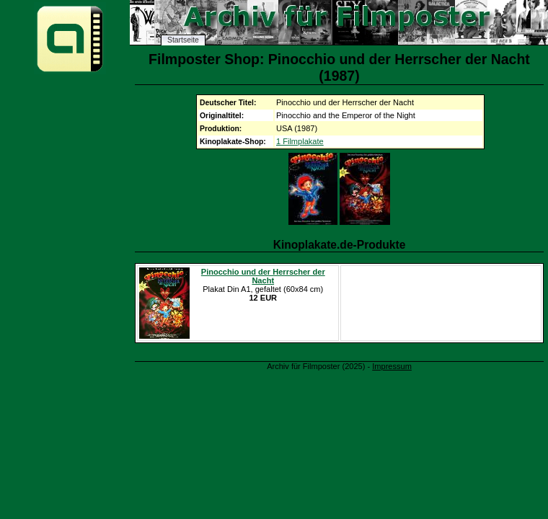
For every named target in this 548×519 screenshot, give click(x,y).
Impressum (392, 366)
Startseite (183, 40)
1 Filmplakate (300, 141)
